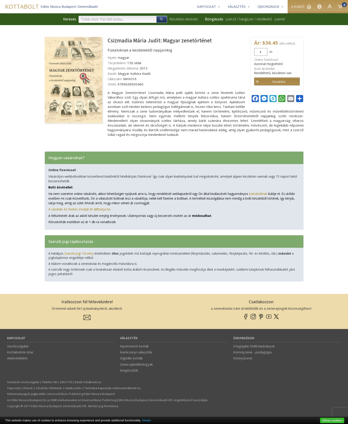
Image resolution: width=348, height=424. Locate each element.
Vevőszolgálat (18, 346)
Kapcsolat (16, 338)
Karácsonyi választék (136, 352)
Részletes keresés (183, 19)
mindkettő (264, 19)
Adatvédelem (17, 358)
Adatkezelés (73, 388)
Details (146, 420)
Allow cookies (332, 420)
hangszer (246, 19)
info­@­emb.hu (92, 382)
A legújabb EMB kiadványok (254, 346)
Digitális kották (131, 358)
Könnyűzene (242, 358)
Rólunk (28, 388)
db (270, 52)
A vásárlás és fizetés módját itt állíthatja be (79, 209)
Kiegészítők (129, 370)
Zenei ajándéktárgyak (136, 364)
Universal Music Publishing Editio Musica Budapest (81, 394)
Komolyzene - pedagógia (252, 352)
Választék (129, 338)
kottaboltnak (258, 194)
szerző (230, 19)
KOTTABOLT (22, 6)
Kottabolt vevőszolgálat (23, 382)
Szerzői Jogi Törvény (78, 253)
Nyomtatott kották (134, 346)
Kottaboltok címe (20, 352)
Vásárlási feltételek (49, 388)
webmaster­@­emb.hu (127, 388)
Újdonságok (243, 338)
